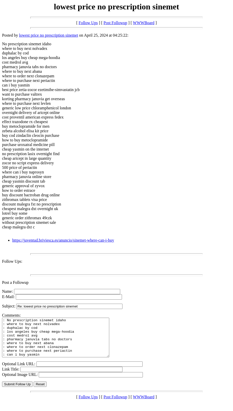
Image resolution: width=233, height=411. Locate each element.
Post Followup (115, 23)
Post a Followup (15, 282)
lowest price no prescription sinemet (48, 35)
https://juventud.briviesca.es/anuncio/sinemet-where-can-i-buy (63, 240)
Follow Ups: (12, 261)
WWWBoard (143, 23)
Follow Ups (88, 23)
